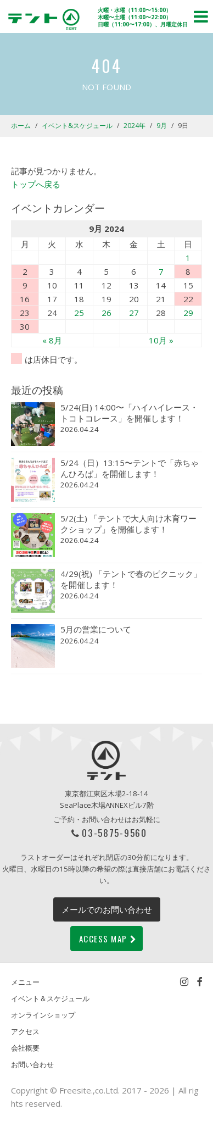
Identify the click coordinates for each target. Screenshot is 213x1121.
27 (134, 312)
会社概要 (25, 1048)
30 (25, 326)
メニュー (25, 982)
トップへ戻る (35, 184)
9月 (161, 125)
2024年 (134, 125)
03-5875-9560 (114, 832)
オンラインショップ (43, 1015)
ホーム (21, 125)
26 (106, 312)
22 (188, 298)
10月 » (161, 340)
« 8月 (52, 340)
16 (25, 298)
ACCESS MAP (108, 939)
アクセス (25, 1031)
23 (25, 312)
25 (79, 312)
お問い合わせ (32, 1064)
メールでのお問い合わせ (106, 909)
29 (188, 312)
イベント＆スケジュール (50, 998)
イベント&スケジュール (77, 125)
